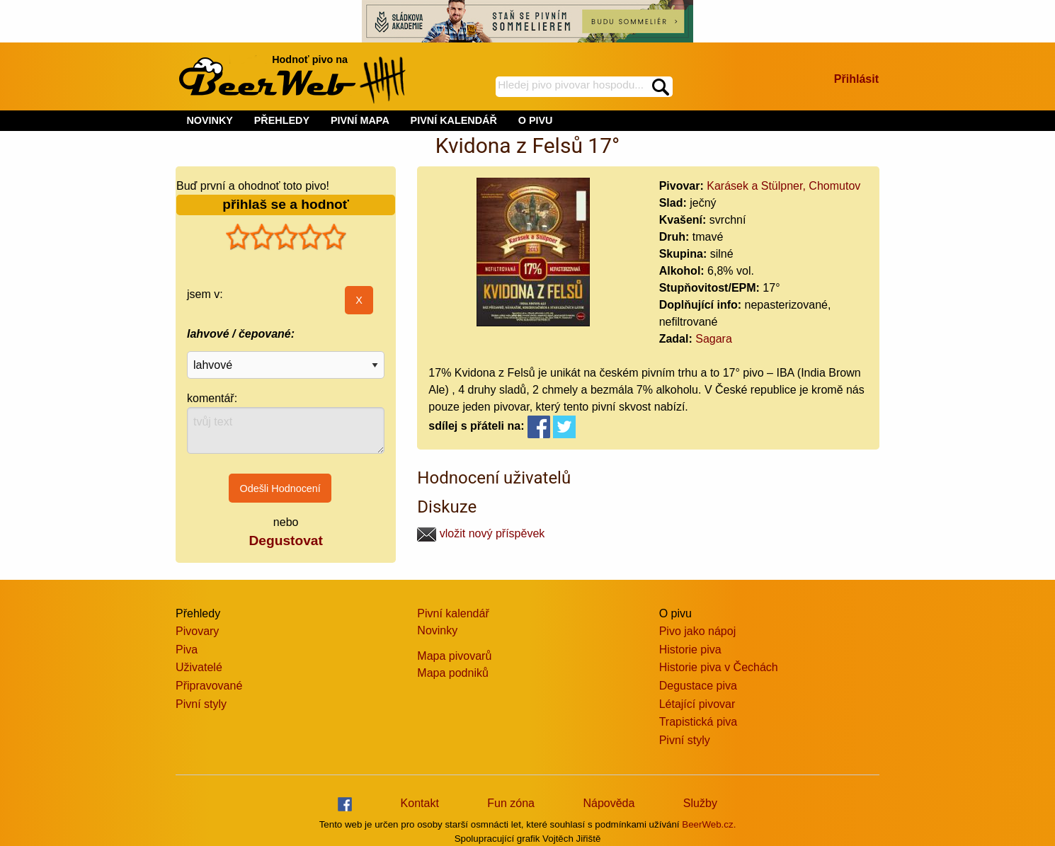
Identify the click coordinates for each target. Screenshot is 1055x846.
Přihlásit (856, 79)
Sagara (713, 339)
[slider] (286, 237)
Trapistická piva (698, 722)
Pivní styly (201, 704)
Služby (700, 803)
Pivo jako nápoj (697, 631)
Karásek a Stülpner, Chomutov (783, 186)
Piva (187, 650)
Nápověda (608, 803)
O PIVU (535, 120)
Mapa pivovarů (454, 656)
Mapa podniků (453, 673)
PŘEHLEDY (281, 120)
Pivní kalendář (453, 613)
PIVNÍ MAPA (360, 120)
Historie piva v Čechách (718, 667)
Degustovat (285, 540)
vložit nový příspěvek (480, 533)
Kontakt (420, 803)
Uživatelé (199, 667)
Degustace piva (698, 686)
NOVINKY (209, 120)
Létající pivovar (697, 704)
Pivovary (197, 631)
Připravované (209, 686)
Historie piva (690, 650)
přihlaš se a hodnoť (285, 204)
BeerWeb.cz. (709, 824)
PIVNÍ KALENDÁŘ (454, 120)
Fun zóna (511, 803)
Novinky (437, 630)
